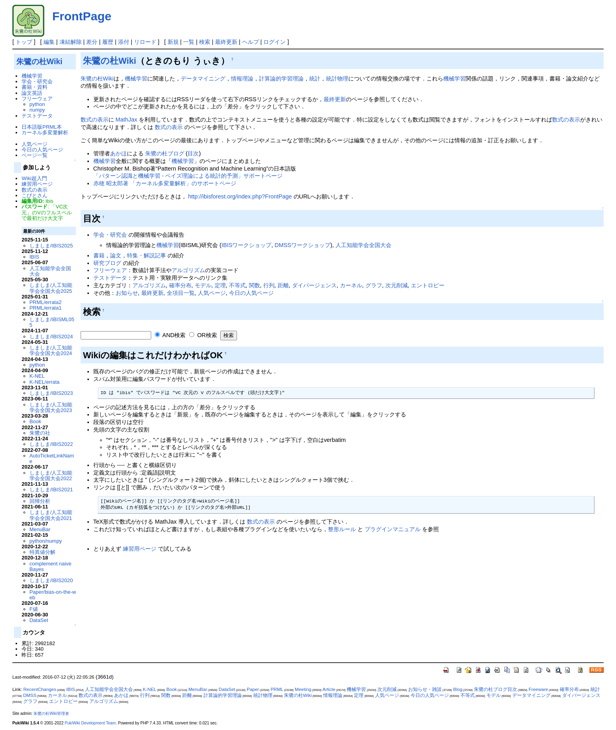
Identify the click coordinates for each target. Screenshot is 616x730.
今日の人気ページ (251, 293)
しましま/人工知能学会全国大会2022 (51, 475)
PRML (276, 689)
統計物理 (337, 78)
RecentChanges (39, 689)
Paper (253, 689)
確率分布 (180, 285)
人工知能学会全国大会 (363, 245)
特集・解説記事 (146, 255)
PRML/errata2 (46, 302)
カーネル (351, 285)
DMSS (29, 695)
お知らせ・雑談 (425, 689)
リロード (145, 42)
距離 (283, 285)
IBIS (34, 257)
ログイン (274, 42)
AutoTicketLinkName (52, 458)
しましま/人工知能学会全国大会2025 (51, 288)
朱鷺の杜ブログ (164, 153)
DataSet (39, 620)
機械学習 (136, 78)
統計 (314, 78)
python (37, 104)
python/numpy (46, 541)
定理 (220, 285)
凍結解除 (70, 42)
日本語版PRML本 (42, 127)
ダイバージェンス (314, 285)
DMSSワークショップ (302, 245)
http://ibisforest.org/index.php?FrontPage (240, 196)
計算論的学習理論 (281, 78)
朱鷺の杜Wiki (109, 61)
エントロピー (427, 285)
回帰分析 (40, 501)
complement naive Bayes (50, 566)
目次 (193, 153)
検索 (204, 42)
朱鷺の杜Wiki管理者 (51, 713)
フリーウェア (110, 270)
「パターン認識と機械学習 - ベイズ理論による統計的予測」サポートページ (188, 176)
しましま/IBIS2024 (51, 336)
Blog (457, 689)
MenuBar (40, 529)
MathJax (126, 119)
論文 (115, 255)
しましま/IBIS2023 (51, 393)
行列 (268, 285)
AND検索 (170, 335)
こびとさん (34, 195)
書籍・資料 (34, 87)
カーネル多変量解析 (45, 132)
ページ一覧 (34, 155)
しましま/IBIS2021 (51, 490)
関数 (254, 285)
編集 (49, 42)
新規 (173, 42)
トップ (24, 42)
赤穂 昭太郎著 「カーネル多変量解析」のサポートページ (164, 183)
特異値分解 (42, 552)
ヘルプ (250, 42)
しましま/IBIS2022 (51, 444)
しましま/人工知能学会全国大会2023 (51, 407)
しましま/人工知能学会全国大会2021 (51, 515)
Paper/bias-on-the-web (53, 594)
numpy (37, 110)
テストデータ (110, 278)
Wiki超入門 (34, 178)
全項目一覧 (181, 293)
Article (328, 689)
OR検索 (203, 335)
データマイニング (203, 78)
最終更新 (226, 42)
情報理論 (242, 78)
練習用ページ (139, 549)
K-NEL (37, 376)
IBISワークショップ (246, 245)
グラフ (373, 285)
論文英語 (32, 93)
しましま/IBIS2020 (51, 580)
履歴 (107, 42)
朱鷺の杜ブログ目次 (495, 689)
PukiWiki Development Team (90, 723)
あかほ (118, 153)
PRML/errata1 (46, 308)
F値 (34, 609)
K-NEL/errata (45, 382)
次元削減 (396, 285)
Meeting (303, 689)
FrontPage (81, 16)
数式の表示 (95, 119)
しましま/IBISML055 (52, 322)
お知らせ (127, 293)
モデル (203, 285)
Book (35, 421)
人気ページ (212, 293)
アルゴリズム (188, 270)
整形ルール (342, 529)
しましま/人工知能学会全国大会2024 (51, 350)
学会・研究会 (110, 235)
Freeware (538, 689)
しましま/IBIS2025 (51, 246)
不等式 (237, 285)
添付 (123, 42)
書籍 (99, 255)
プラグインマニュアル (393, 529)
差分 (91, 42)
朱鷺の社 (40, 433)
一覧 (188, 42)
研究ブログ (107, 263)
